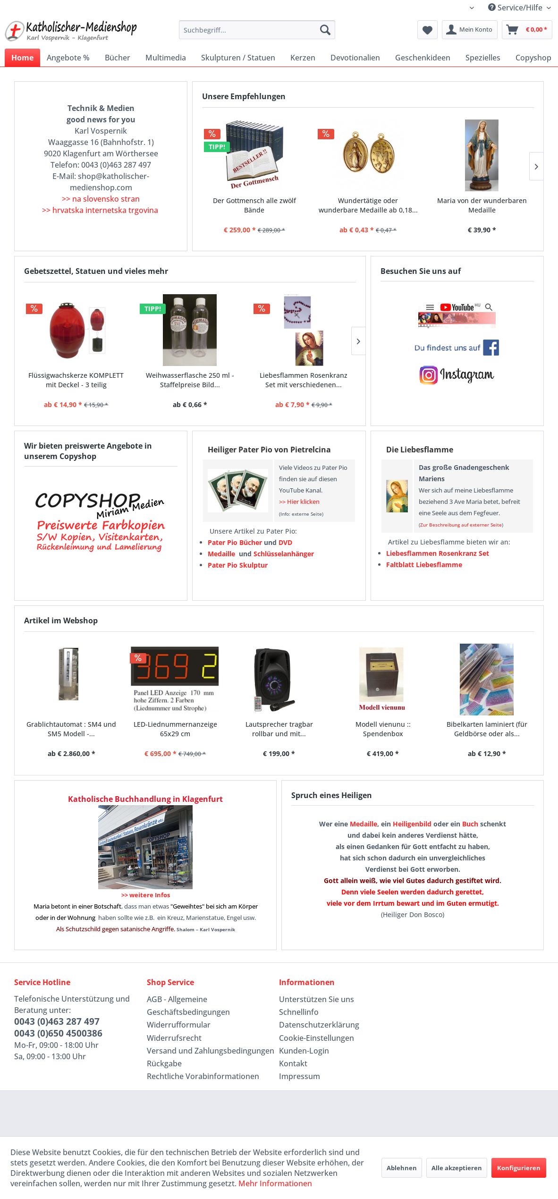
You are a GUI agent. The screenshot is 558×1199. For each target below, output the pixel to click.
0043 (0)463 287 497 (57, 1021)
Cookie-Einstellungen (316, 1038)
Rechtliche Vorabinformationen (203, 1076)
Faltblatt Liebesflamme (424, 564)
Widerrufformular (179, 1025)
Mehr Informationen (275, 1183)
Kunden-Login (304, 1051)
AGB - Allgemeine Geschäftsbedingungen (188, 1005)
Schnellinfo (299, 1012)
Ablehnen (402, 1168)
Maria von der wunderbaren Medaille (482, 205)
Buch (470, 823)
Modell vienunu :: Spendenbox (383, 729)
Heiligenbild (412, 823)
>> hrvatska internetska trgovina (100, 210)
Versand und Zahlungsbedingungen (210, 1051)
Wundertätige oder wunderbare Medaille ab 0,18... (368, 205)
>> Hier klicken (299, 501)
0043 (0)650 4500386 (58, 1033)
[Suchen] (325, 29)
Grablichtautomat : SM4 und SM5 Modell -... (71, 729)
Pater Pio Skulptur (238, 565)
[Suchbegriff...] (257, 29)
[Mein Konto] (470, 29)
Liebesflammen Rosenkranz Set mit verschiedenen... (303, 380)
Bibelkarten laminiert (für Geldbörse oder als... (487, 729)
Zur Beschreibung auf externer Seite (461, 524)
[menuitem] (257, 29)
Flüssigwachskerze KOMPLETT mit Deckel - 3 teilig (76, 380)
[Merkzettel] (427, 29)
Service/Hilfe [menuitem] (516, 7)
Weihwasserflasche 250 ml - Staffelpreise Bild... (190, 380)
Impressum (299, 1076)
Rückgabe (164, 1063)
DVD (285, 542)
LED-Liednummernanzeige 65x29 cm (175, 729)
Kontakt (293, 1063)
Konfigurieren (519, 1168)
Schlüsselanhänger (284, 553)
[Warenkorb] (527, 29)
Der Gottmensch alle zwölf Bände (254, 205)
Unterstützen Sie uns (316, 999)
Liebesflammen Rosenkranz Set (437, 553)
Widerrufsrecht (174, 1038)
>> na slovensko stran (101, 199)
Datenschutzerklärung (319, 1025)
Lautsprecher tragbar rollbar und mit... (279, 729)
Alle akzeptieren (456, 1168)
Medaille (363, 823)
